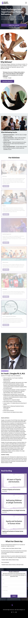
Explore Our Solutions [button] (14, 25)
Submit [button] (14, 596)
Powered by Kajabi (14, 615)
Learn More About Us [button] (7, 81)
